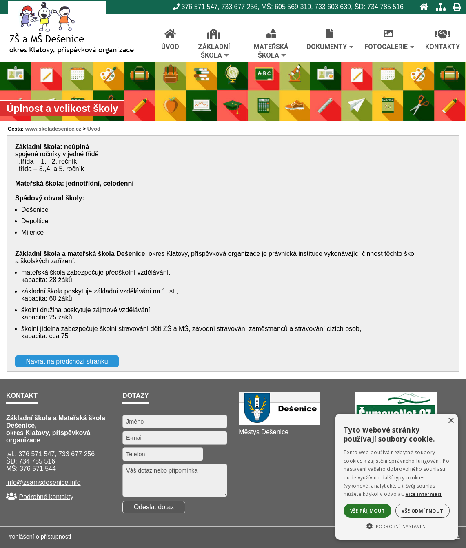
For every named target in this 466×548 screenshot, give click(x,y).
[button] (397, 525)
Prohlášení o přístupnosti (38, 536)
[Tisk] (454, 7)
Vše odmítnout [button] (422, 511)
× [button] (451, 421)
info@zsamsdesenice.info (43, 482)
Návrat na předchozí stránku (67, 361)
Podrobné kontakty (46, 496)
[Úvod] (421, 7)
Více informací (424, 494)
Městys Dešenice (263, 431)
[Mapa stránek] (438, 7)
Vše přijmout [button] (367, 511)
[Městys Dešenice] (279, 422)
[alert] (396, 477)
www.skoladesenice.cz (53, 129)
